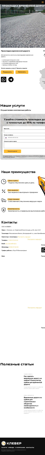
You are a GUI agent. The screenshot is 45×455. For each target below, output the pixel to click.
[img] (3, 79)
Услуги (4, 447)
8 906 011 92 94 (13, 247)
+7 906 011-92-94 (13, 240)
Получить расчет (12, 151)
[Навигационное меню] (43, 2)
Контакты (30, 447)
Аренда (11, 447)
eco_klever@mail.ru (10, 243)
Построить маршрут (24, 237)
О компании (20, 447)
